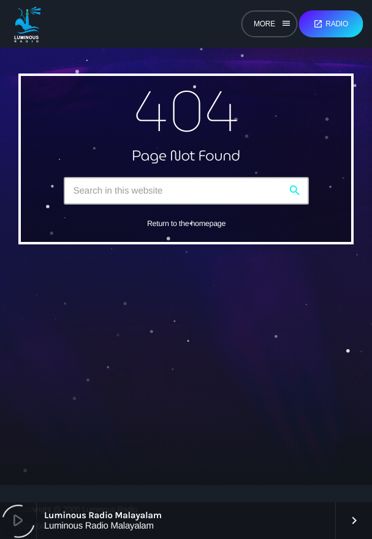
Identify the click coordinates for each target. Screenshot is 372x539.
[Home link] (27, 23)
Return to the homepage (186, 223)
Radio (330, 24)
